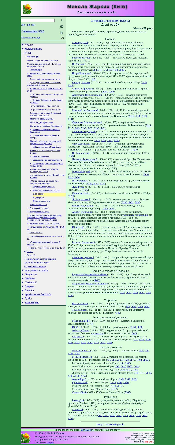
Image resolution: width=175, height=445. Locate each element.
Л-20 (147, 339)
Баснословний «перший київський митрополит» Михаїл (45, 119)
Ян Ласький (78, 64)
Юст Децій (78, 227)
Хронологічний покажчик (36, 278)
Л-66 (145, 359)
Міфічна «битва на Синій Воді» (47, 154)
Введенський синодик (39, 224)
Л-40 (102, 183)
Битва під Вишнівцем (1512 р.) (46, 200)
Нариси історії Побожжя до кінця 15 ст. (47, 262)
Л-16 (102, 69)
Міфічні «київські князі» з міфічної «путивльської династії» (45, 149)
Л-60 (126, 382)
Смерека (29, 304)
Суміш (28, 318)
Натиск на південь (41, 164)
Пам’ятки (30, 296)
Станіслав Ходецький (84, 131)
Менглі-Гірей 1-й (81, 350)
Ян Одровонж (79, 180)
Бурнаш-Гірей (79, 382)
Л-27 (103, 140)
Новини (29, 45)
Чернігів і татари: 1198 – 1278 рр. (45, 236)
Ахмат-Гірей (79, 379)
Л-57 (146, 306)
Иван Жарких (32, 322)
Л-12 (141, 339)
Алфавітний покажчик (35, 282)
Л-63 (134, 379)
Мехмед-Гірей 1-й (82, 356)
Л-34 (115, 69)
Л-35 (85, 189)
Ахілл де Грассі (80, 330)
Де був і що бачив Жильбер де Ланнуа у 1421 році (44, 179)
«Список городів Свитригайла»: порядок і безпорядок (44, 191)
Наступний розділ (114, 424)
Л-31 (70, 119)
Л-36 (96, 128)
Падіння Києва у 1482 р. (44, 196)
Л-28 (138, 116)
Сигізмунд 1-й (80, 42)
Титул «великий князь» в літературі (46, 114)
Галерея (29, 309)
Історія (28, 54)
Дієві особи (38, 204)
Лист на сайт (28, 25)
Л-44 (90, 323)
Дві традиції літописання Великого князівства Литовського (44, 87)
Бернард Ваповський (83, 242)
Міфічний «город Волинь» (42, 124)
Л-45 (134, 333)
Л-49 (140, 306)
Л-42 (121, 69)
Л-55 (77, 375)
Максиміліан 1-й (81, 320)
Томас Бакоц (79, 309)
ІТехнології (31, 300)
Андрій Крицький (82, 211)
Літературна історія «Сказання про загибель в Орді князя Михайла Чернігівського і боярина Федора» (44, 229)
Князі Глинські (36, 246)
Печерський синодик (39, 220)
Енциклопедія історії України (41, 274)
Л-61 (102, 128)
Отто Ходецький (81, 143)
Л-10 (146, 174)
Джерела (40, 208)
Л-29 (70, 85)
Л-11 (119, 359)
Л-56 (139, 327)
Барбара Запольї (81, 57)
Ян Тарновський (81, 153)
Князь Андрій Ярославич (41, 128)
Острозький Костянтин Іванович (90, 283)
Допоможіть (87, 430)
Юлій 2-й (77, 327)
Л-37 (141, 292)
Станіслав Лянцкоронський (87, 122)
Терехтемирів (36, 72)
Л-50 (138, 415)
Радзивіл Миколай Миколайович (90, 274)
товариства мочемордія (135, 214)
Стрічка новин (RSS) (32, 31)
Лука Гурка (78, 186)
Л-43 (117, 312)
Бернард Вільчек (81, 82)
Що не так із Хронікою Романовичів (46, 132)
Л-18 (70, 177)
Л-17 (96, 280)
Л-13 (95, 69)
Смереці (50, 442)
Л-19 (77, 128)
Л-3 (136, 339)
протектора (97, 333)
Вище (100, 424)
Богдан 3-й (78, 336)
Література (31, 291)
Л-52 (105, 208)
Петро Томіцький (81, 73)
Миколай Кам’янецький (85, 110)
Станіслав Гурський (83, 257)
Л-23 (144, 82)
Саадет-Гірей (79, 392)
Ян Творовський (81, 199)
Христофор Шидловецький (87, 94)
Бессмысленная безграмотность (47, 168)
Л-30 (108, 69)
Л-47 (70, 353)
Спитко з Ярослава (82, 88)
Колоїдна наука (33, 49)
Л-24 (133, 306)
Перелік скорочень (41, 212)
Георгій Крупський (82, 205)
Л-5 (141, 350)
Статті (30, 266)
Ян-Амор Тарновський (84, 159)
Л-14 (148, 125)
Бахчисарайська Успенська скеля (45, 82)
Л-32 (83, 128)
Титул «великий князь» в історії (44, 111)
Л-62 (77, 353)
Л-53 (111, 208)
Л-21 (128, 292)
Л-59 (111, 91)
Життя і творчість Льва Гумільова (42, 62)
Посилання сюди (30, 37)
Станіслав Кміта (81, 193)
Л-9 (94, 79)
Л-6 (146, 350)
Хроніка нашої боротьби (38, 313)
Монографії (32, 58)
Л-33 (90, 128)
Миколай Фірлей (81, 171)
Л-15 (131, 116)
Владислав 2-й (80, 303)
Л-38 (96, 342)
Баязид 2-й (78, 400)
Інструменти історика (36, 287)
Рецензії (31, 270)
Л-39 (133, 327)
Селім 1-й (77, 409)
